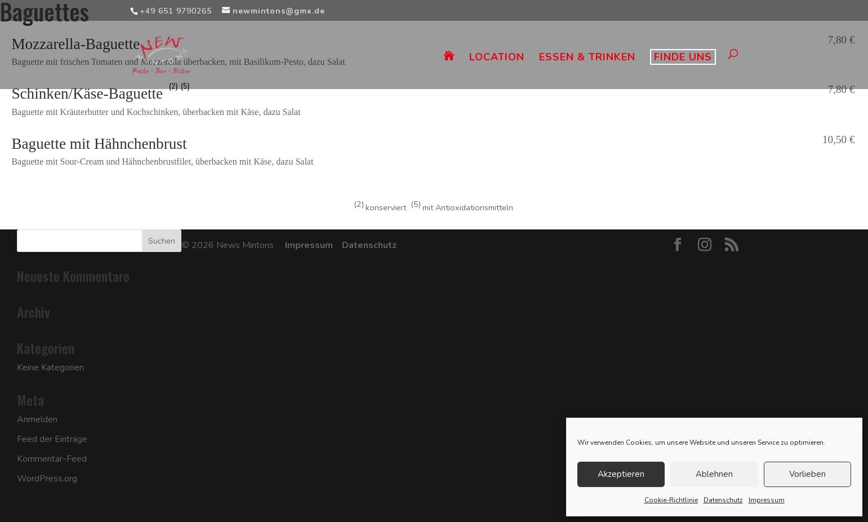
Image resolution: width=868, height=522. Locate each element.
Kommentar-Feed (52, 459)
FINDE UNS (683, 57)
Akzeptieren (621, 474)
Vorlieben (807, 474)
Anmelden (37, 419)
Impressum (767, 500)
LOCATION (496, 58)
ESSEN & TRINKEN (587, 58)
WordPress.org (47, 478)
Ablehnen (714, 474)
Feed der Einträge (52, 439)
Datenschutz (723, 500)
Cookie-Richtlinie (671, 500)
